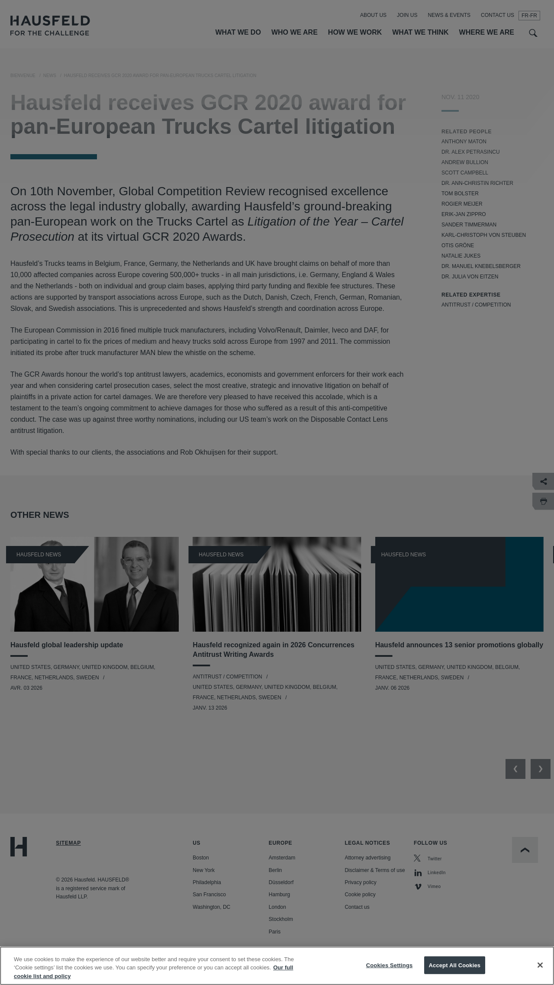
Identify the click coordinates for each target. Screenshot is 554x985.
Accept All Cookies (455, 972)
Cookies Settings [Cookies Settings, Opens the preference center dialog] (389, 972)
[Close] (540, 972)
